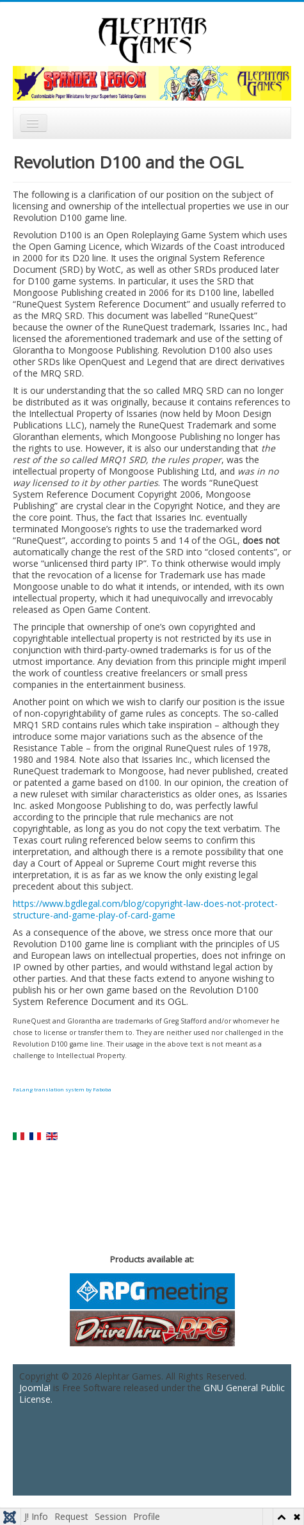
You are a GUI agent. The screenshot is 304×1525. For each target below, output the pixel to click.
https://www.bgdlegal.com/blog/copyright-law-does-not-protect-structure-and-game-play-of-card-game (145, 909)
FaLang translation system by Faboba (62, 1089)
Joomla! (35, 1388)
